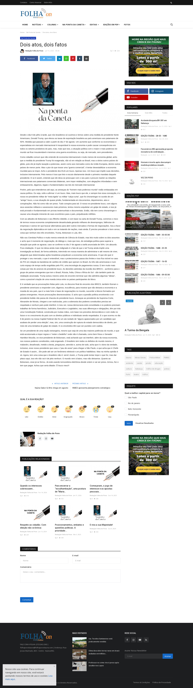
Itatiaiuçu (139, 369)
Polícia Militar (155, 357)
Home (25, 24)
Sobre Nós (48, 2)
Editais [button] (94, 24)
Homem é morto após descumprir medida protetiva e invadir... (156, 163)
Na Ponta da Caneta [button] (74, 24)
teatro (136, 374)
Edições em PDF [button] (111, 24)
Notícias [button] (37, 24)
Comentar (26, 599)
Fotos (127, 24)
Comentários (29, 549)
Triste (96, 417)
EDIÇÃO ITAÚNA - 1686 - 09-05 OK (155, 275)
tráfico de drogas (153, 369)
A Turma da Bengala (137, 330)
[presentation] (40, 590)
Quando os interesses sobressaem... (31, 487)
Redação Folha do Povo (31, 51)
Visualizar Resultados (144, 423)
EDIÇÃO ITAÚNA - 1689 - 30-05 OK (155, 235)
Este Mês (148, 113)
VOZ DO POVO (147, 178)
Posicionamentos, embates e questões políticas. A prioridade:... (69, 528)
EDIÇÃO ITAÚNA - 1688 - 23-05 (154, 248)
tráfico (145, 374)
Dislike (40, 417)
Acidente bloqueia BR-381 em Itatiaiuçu (154, 121)
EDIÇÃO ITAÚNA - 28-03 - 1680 (154, 136)
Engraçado (68, 417)
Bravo (82, 417)
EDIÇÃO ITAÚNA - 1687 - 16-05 (154, 261)
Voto (129, 423)
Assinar (168, 656)
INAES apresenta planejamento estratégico (91, 388)
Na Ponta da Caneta (33, 32)
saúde (139, 363)
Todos (164, 113)
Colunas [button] (52, 24)
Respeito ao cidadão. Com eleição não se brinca (33, 526)
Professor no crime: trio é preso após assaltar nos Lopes (104, 664)
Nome (23, 555)
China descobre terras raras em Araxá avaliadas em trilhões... (104, 652)
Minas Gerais (140, 357)
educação (159, 363)
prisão (148, 363)
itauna (128, 357)
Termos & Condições (141, 682)
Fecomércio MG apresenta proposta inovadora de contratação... (157, 150)
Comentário (25, 567)
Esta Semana (132, 113)
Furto (128, 374)
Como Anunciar (35, 2)
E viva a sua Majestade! (101, 525)
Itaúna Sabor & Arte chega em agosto (51, 388)
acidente (129, 363)
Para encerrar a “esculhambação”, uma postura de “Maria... (70, 488)
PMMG (166, 357)
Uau (109, 417)
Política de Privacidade (162, 682)
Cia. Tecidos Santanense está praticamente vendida (100, 640)
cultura (129, 369)
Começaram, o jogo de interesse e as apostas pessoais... (101, 488)
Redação (144, 155)
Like (26, 417)
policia (166, 369)
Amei (54, 417)
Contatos (23, 2)
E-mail (75, 555)
